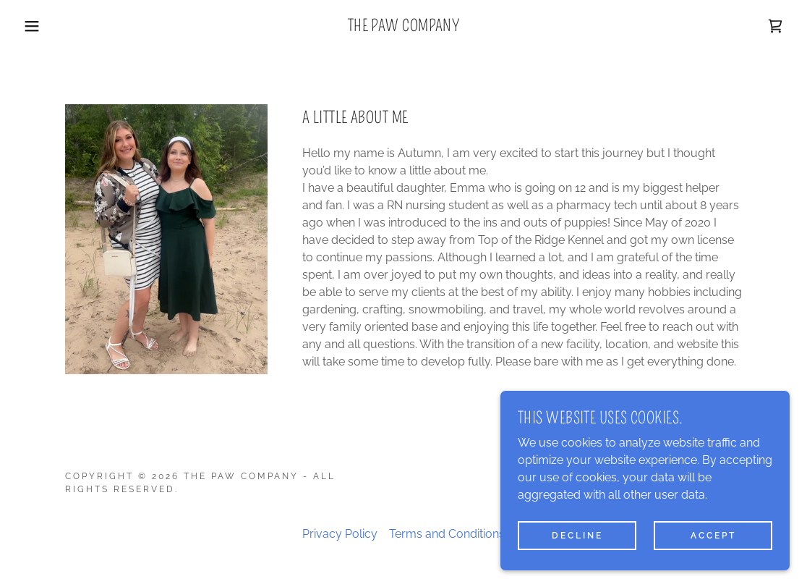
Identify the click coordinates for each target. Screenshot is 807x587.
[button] (40, 26)
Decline (577, 535)
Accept (713, 535)
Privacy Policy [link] (339, 534)
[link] (404, 27)
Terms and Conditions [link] (447, 534)
